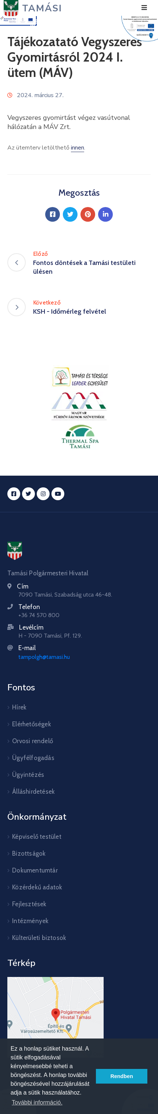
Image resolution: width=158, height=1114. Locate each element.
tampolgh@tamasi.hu (44, 656)
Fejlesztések (29, 904)
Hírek (19, 707)
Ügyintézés (28, 774)
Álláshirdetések (33, 791)
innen (77, 148)
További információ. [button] (37, 1102)
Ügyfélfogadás (33, 757)
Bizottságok (29, 853)
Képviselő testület (36, 836)
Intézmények (30, 921)
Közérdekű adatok (37, 887)
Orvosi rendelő (32, 741)
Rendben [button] (121, 1076)
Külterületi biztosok (39, 937)
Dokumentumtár (35, 870)
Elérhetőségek (31, 724)
